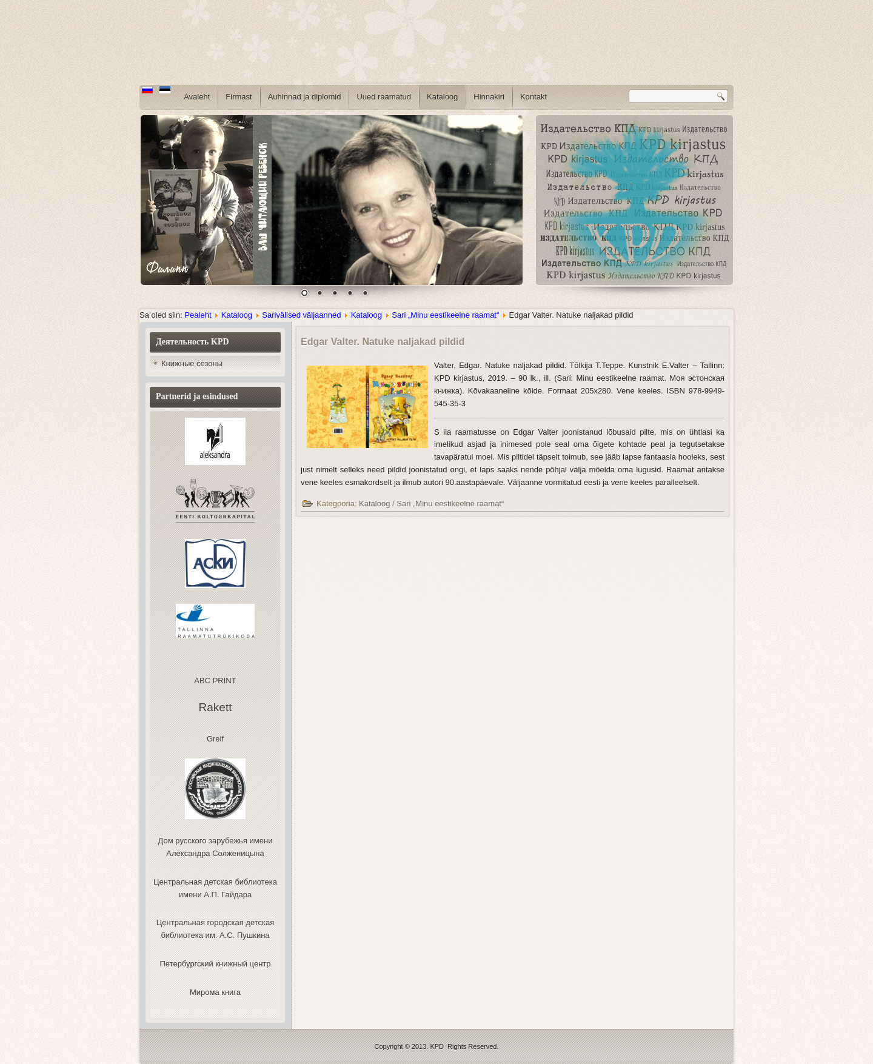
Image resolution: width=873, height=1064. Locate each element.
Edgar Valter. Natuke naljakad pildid (382, 341)
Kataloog (442, 96)
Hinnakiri (488, 96)
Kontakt (533, 96)
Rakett (215, 707)
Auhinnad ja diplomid (304, 96)
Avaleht (197, 96)
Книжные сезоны (191, 363)
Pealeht (197, 315)
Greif (215, 738)
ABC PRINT (215, 680)
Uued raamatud (383, 96)
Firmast (239, 96)
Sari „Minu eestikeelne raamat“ (445, 315)
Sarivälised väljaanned (301, 315)
